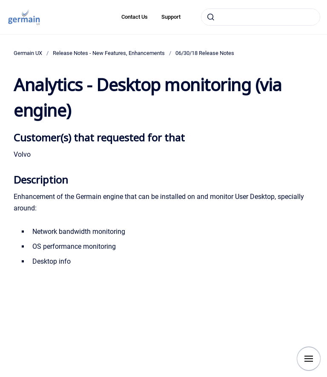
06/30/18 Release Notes (204, 53)
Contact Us (134, 17)
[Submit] (211, 17)
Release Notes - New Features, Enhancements (109, 53)
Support (171, 17)
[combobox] (260, 17)
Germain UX (28, 53)
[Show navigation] (308, 358)
